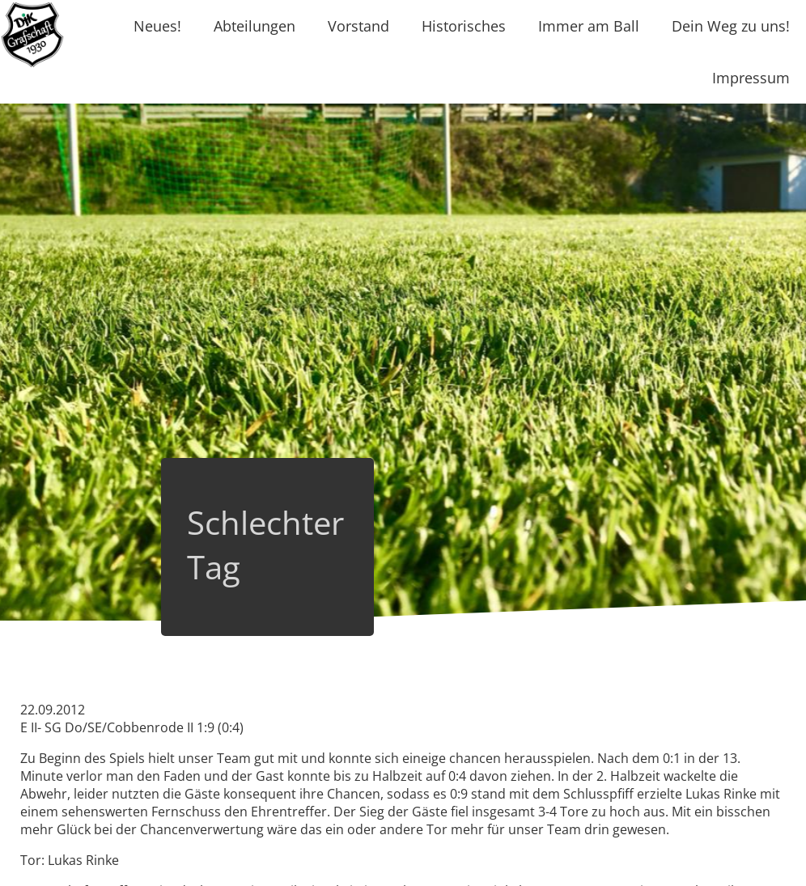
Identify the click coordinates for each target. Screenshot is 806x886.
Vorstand (358, 26)
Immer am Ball (588, 26)
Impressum (751, 77)
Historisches (464, 26)
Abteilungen (254, 26)
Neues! (157, 26)
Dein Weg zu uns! (731, 26)
